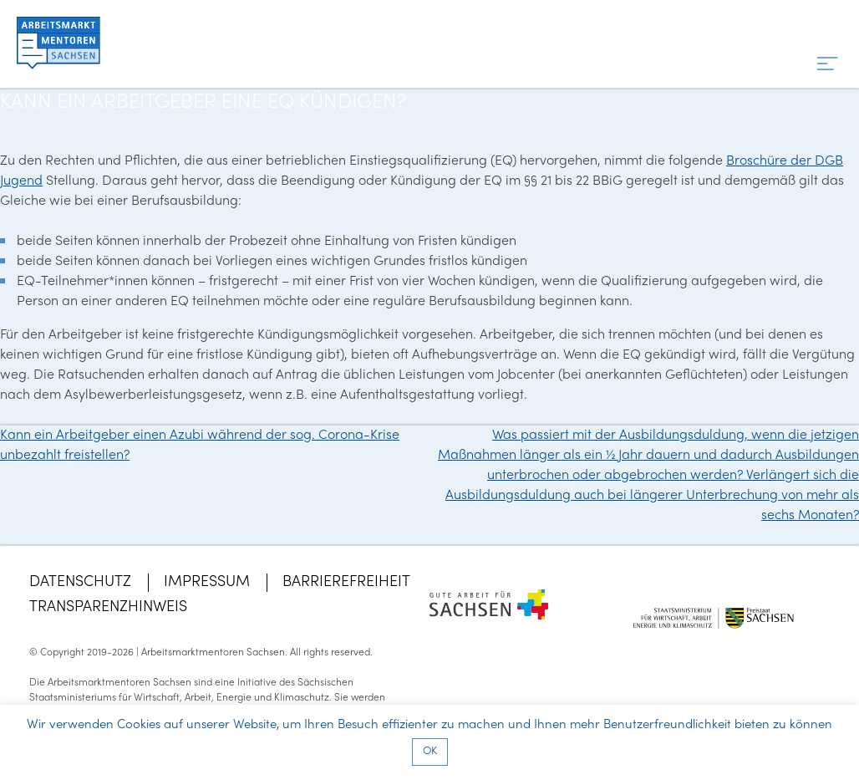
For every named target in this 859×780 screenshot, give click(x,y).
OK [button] (430, 752)
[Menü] (828, 65)
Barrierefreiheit (346, 582)
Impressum (207, 582)
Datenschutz (80, 582)
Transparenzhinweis (108, 607)
